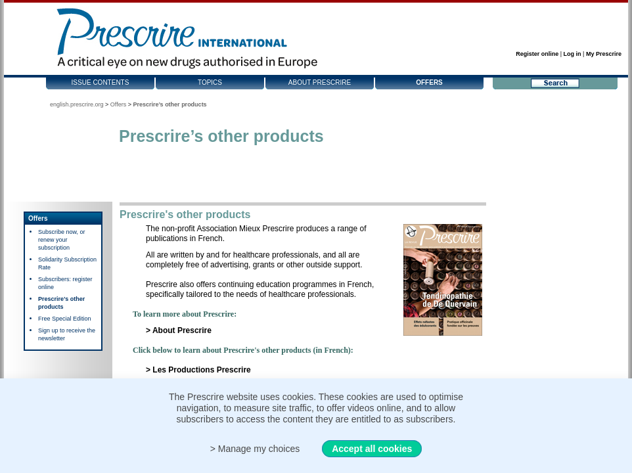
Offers (429, 82)
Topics (210, 82)
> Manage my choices (255, 448)
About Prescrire (319, 82)
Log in (572, 54)
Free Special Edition (64, 318)
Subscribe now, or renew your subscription (61, 240)
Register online (537, 54)
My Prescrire (603, 54)
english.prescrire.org (77, 104)
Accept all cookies (372, 448)
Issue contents (100, 82)
